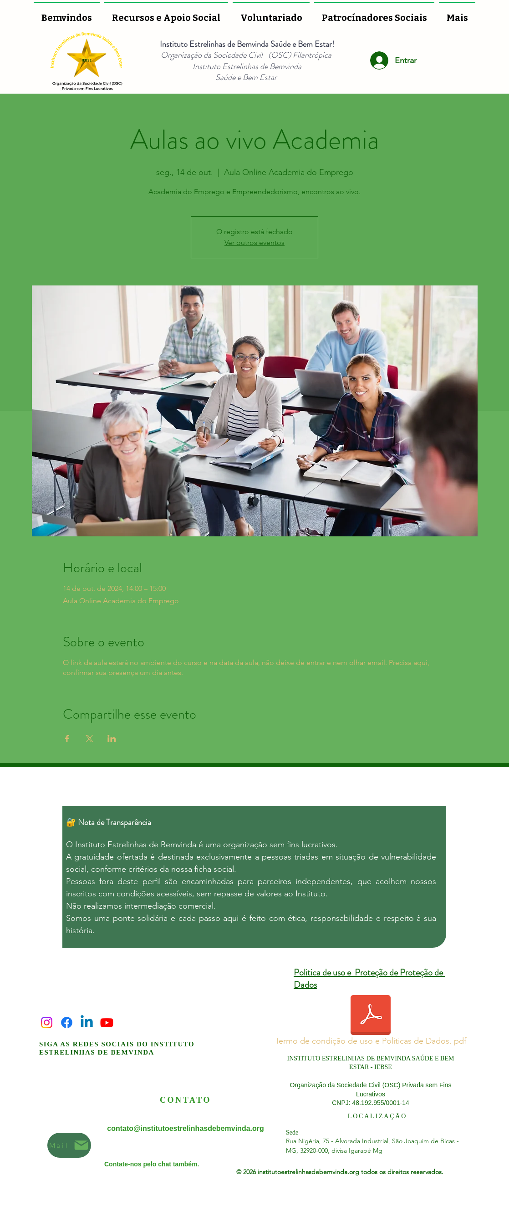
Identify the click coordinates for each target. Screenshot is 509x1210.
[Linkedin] (86, 1022)
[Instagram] (46, 1022)
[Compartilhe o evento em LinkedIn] (111, 738)
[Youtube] (106, 1022)
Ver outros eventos (254, 242)
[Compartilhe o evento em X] (89, 738)
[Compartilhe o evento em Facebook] (67, 738)
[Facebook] (66, 1022)
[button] (271, 13)
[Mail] (69, 1145)
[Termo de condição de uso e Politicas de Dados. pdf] (370, 1022)
